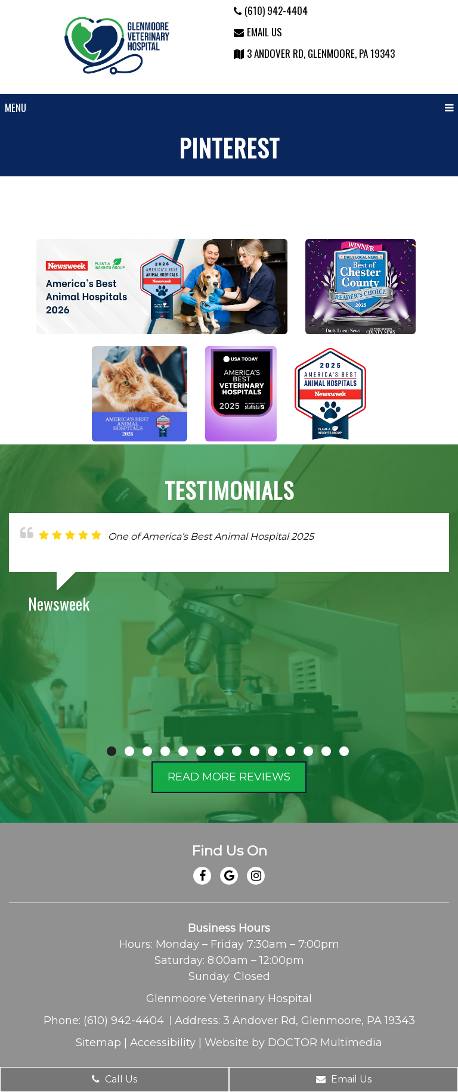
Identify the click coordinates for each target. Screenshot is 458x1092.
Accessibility (163, 1042)
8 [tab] (237, 751)
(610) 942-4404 (271, 10)
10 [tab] (272, 751)
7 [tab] (219, 751)
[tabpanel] (229, 568)
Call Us (114, 1079)
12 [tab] (308, 751)
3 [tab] (147, 751)
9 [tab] (254, 751)
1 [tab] (111, 751)
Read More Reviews (229, 776)
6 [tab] (201, 751)
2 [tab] (129, 751)
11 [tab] (290, 751)
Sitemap (98, 1042)
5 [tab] (183, 751)
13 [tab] (326, 751)
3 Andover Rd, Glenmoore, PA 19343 (314, 53)
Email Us (258, 31)
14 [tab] (344, 751)
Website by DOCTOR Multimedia (293, 1042)
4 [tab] (165, 751)
